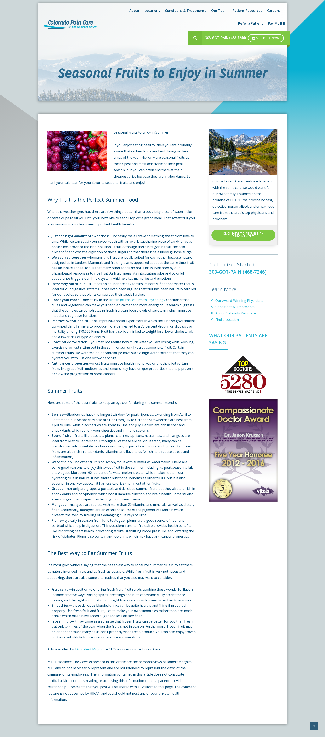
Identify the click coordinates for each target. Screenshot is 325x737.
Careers (273, 10)
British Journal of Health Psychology (137, 299)
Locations (152, 10)
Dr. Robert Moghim (90, 649)
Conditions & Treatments (185, 10)
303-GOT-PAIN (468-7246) (225, 37)
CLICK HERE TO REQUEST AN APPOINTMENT (243, 234)
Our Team (219, 10)
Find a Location (227, 319)
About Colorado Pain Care (235, 313)
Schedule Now (265, 38)
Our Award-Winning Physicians (239, 300)
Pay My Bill (276, 23)
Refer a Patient (250, 23)
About (134, 10)
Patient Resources (247, 10)
